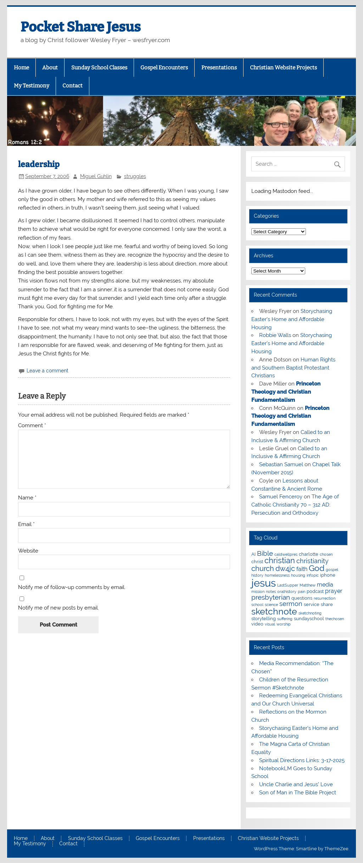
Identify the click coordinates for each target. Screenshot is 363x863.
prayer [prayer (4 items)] (333, 591)
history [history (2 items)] (257, 575)
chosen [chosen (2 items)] (326, 554)
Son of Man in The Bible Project (297, 792)
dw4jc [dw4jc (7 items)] (285, 568)
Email (26, 524)
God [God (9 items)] (316, 568)
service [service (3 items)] (311, 604)
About (50, 67)
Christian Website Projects (283, 67)
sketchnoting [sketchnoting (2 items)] (310, 613)
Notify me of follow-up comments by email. (71, 587)
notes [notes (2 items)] (271, 591)
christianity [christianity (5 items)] (312, 561)
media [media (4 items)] (325, 584)
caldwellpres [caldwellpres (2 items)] (285, 554)
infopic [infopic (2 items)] (313, 575)
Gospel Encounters (164, 67)
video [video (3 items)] (257, 624)
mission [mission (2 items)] (257, 591)
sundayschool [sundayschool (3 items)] (309, 618)
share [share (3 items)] (327, 604)
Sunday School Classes (99, 67)
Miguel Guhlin (96, 176)
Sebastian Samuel (281, 464)
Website (28, 551)
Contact (72, 85)
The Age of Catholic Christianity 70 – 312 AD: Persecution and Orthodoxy (295, 504)
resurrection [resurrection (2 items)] (324, 598)
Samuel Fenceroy (280, 496)
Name (27, 498)
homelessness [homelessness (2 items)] (277, 575)
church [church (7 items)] (262, 568)
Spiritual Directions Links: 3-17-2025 (302, 760)
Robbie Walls (275, 335)
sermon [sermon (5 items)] (290, 603)
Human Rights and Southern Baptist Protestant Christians (293, 367)
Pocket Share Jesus (81, 27)
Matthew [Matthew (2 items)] (307, 585)
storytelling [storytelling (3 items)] (263, 618)
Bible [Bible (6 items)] (265, 553)
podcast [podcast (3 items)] (315, 591)
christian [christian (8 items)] (279, 560)
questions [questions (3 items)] (301, 598)
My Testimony (31, 85)
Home (21, 67)
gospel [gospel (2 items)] (332, 569)
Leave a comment (47, 370)
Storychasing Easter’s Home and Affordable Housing (291, 319)
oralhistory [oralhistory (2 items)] (286, 591)
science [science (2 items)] (271, 604)
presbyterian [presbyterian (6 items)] (270, 597)
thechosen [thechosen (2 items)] (334, 619)
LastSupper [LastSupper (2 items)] (287, 585)
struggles (135, 176)
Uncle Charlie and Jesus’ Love (296, 784)
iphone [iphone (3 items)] (327, 575)
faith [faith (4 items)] (301, 569)
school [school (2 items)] (257, 604)
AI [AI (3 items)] (253, 554)
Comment (32, 425)
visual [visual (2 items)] (270, 624)
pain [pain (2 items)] (301, 591)
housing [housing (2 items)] (298, 575)
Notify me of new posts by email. (58, 608)
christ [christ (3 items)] (257, 561)
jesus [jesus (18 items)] (263, 583)
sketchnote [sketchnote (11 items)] (274, 611)
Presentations (219, 67)
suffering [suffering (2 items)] (284, 619)
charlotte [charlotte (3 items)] (308, 554)
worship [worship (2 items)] (284, 624)
